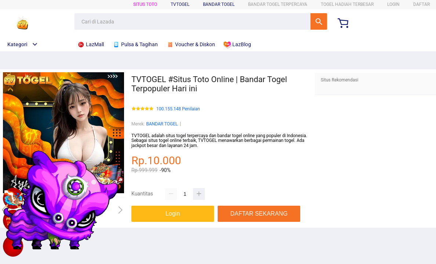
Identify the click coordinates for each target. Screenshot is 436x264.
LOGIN (393, 4)
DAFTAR (421, 4)
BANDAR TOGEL (219, 4)
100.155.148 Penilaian (178, 109)
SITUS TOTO (145, 4)
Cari (318, 21)
